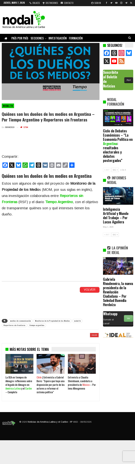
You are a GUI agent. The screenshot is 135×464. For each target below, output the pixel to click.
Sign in (96, 3)
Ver (128, 318)
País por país (19, 38)
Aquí (129, 80)
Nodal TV (8, 106)
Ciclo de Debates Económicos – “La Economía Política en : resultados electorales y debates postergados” (118, 145)
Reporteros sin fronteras (14, 325)
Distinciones (50, 3)
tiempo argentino (36, 325)
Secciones (37, 38)
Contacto (67, 3)
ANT (107, 170)
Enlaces (34, 3)
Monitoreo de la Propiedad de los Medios (52, 320)
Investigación (58, 38)
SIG (115, 170)
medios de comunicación (20, 320)
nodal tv (77, 320)
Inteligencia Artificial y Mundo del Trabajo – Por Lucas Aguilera (115, 215)
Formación (76, 38)
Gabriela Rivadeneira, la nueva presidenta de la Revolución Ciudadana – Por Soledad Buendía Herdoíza (118, 291)
